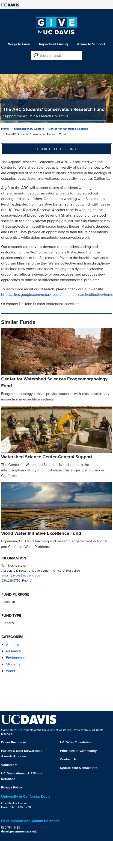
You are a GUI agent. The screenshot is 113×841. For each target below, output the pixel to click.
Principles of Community (78, 750)
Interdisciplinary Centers (28, 129)
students (13, 664)
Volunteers (9, 764)
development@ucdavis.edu (19, 831)
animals (12, 644)
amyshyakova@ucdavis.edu (20, 575)
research (13, 651)
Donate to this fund (56, 149)
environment (16, 657)
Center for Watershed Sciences (68, 129)
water (10, 670)
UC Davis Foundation (76, 742)
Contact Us (68, 759)
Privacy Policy (11, 787)
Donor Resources (14, 742)
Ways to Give (19, 44)
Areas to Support (91, 44)
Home (5, 129)
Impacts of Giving (53, 44)
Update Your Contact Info (79, 767)
